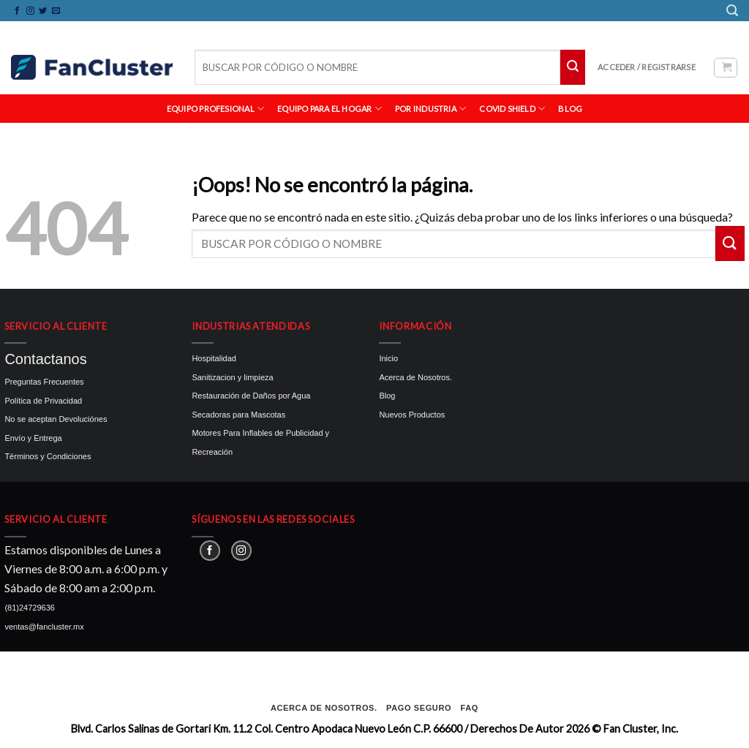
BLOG (570, 108)
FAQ (469, 707)
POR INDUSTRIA (430, 109)
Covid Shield (512, 109)
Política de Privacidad (43, 400)
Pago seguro (418, 707)
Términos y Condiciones (47, 456)
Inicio (388, 358)
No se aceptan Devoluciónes (55, 419)
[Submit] (572, 67)
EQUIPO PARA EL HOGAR (329, 109)
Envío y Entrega (32, 438)
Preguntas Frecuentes (43, 381)
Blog (387, 395)
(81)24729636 (29, 607)
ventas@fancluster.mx (43, 626)
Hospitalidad (214, 358)
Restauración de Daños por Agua (251, 395)
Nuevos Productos (412, 414)
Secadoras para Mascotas (238, 414)
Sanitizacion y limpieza (232, 377)
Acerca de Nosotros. (415, 377)
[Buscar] (732, 10)
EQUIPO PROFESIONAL (215, 109)
